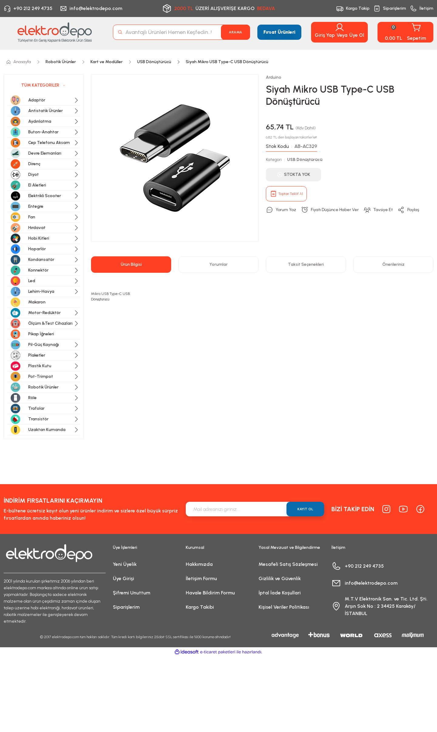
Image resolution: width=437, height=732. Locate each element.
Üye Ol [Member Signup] (356, 35)
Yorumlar (218, 264)
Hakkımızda (199, 564)
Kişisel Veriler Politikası (284, 607)
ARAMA (235, 32)
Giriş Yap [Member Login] (325, 35)
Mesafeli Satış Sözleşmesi (288, 564)
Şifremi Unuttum (131, 593)
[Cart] (405, 32)
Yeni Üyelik (125, 564)
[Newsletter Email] (255, 509)
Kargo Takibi (200, 607)
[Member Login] (339, 27)
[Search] (181, 32)
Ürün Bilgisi (131, 264)
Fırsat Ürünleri (279, 32)
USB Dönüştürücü (304, 159)
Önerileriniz (393, 264)
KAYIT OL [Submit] (305, 509)
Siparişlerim (126, 607)
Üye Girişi (123, 578)
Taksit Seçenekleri (306, 264)
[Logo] (55, 32)
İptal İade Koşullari (280, 593)
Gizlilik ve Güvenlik (280, 578)
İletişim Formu (201, 578)
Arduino (273, 77)
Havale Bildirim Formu (210, 593)
